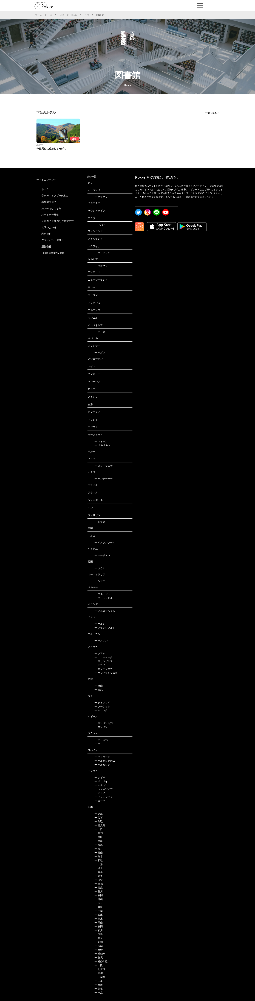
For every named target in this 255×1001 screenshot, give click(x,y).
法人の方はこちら (51, 208)
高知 (98, 833)
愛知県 (99, 953)
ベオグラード (103, 266)
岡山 (98, 922)
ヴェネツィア (103, 789)
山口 (98, 829)
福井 (98, 848)
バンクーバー (103, 478)
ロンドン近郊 (103, 723)
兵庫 (98, 914)
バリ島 (99, 332)
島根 (98, 988)
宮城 (98, 883)
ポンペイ (101, 781)
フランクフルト (104, 627)
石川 (98, 930)
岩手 (98, 875)
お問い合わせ (48, 227)
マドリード (102, 756)
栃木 (98, 918)
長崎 (98, 984)
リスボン (101, 640)
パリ (98, 743)
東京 (98, 992)
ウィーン (101, 441)
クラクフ (101, 196)
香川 (98, 891)
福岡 (98, 895)
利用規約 (46, 233)
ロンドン (101, 727)
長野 (98, 949)
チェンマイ (102, 702)
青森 (98, 887)
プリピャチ (102, 253)
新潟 (98, 942)
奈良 (98, 938)
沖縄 (98, 899)
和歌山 (99, 860)
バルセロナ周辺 (104, 760)
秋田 (98, 837)
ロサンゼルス (103, 661)
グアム (99, 653)
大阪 (98, 965)
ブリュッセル (103, 598)
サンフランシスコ (106, 672)
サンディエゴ (103, 669)
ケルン (99, 623)
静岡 (98, 926)
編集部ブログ (48, 202)
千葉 (98, 910)
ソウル (99, 568)
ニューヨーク (103, 657)
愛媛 (98, 907)
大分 (98, 903)
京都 (98, 973)
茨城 (98, 945)
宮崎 (98, 840)
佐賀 (98, 817)
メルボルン (102, 445)
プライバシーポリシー (53, 240)
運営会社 (46, 246)
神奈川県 (101, 961)
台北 (98, 689)
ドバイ (99, 225)
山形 (98, 864)
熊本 (98, 856)
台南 (98, 685)
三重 (98, 980)
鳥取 (98, 821)
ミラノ (99, 793)
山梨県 (99, 977)
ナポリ (99, 777)
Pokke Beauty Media (52, 252)
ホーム (39, 14)
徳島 (98, 813)
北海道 (99, 969)
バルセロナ (102, 764)
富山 (98, 852)
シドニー (101, 581)
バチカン (101, 785)
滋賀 (98, 879)
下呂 (86, 14)
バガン (99, 352)
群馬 (98, 957)
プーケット (102, 706)
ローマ (99, 800)
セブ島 (99, 522)
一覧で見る (211, 113)
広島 (98, 934)
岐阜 (74, 14)
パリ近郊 (101, 740)
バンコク (101, 710)
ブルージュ (102, 594)
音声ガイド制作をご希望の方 (57, 221)
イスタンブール (104, 542)
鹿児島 (99, 825)
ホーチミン (102, 555)
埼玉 (98, 868)
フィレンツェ (103, 796)
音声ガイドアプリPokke (54, 195)
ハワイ (99, 665)
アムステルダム (104, 610)
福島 (98, 844)
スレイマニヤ (103, 465)
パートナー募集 (50, 214)
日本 (62, 14)
